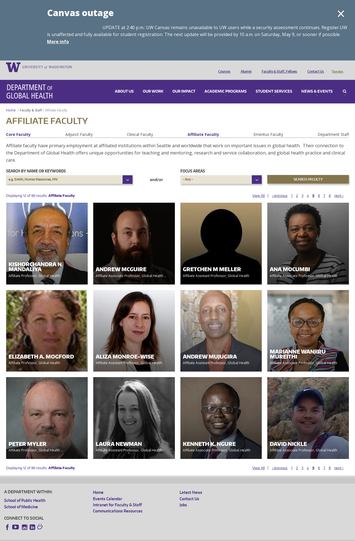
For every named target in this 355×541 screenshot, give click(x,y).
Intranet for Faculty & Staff (117, 497)
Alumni (244, 66)
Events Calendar (107, 491)
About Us (124, 84)
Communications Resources (117, 503)
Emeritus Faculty (268, 126)
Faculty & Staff (31, 102)
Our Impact (183, 84)
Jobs (183, 497)
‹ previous (279, 188)
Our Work (153, 84)
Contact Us (314, 66)
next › (338, 188)
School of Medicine (21, 499)
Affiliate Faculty (203, 126)
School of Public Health (24, 492)
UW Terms (100, 537)
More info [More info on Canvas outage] (58, 42)
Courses (223, 66)
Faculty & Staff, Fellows (278, 66)
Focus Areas (192, 163)
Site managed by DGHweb (132, 537)
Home (11, 102)
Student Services (274, 84)
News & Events (317, 84)
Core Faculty (18, 126)
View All (258, 188)
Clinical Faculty (140, 126)
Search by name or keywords (36, 163)
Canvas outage (80, 13)
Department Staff (333, 126)
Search (344, 84)
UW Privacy (77, 537)
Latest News (191, 484)
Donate (337, 66)
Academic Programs (225, 84)
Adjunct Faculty (79, 126)
